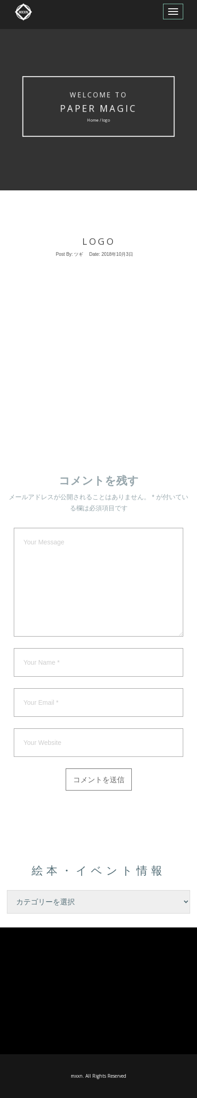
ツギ (78, 254)
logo (98, 241)
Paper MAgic (98, 108)
